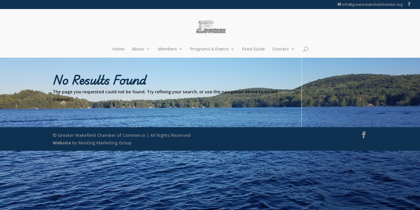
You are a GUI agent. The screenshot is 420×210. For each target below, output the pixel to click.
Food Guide (253, 49)
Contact (280, 49)
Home (118, 49)
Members (167, 49)
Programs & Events (209, 49)
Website (62, 143)
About (138, 49)
